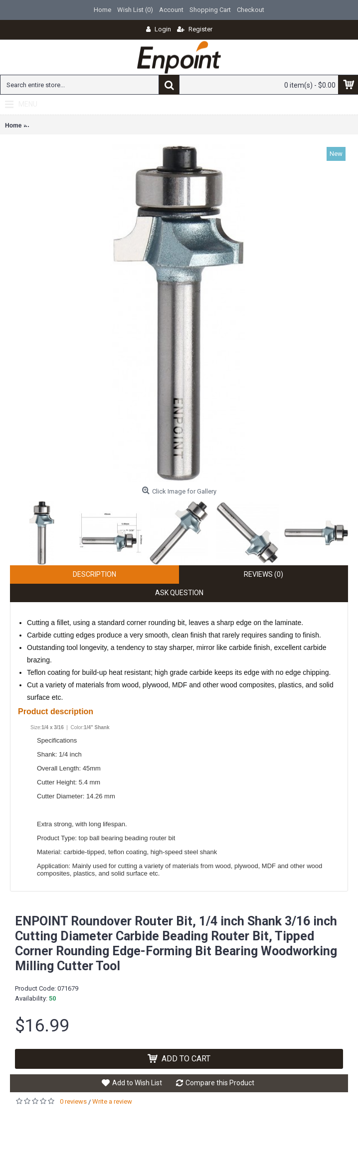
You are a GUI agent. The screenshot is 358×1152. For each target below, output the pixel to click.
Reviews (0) (263, 574)
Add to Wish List (137, 1083)
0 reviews (73, 1101)
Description (94, 574)
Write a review (112, 1101)
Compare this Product (219, 1083)
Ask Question (179, 593)
